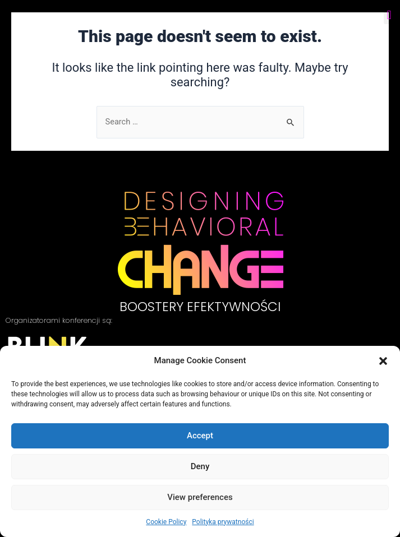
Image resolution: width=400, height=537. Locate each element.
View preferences (199, 497)
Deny (200, 466)
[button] (383, 361)
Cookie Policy (166, 522)
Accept (200, 435)
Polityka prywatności (223, 522)
